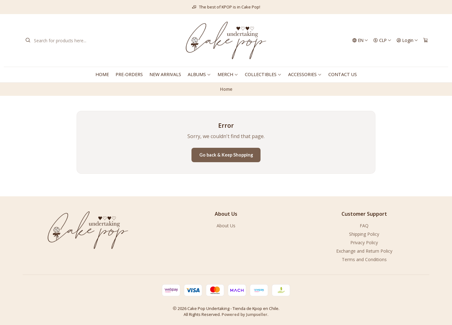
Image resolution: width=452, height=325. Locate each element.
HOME (102, 74)
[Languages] (360, 40)
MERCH (228, 74)
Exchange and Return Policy (364, 251)
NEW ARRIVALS (165, 74)
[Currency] (382, 40)
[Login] (407, 40)
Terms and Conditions (364, 259)
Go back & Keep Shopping (226, 154)
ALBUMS (199, 74)
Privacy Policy (364, 242)
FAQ (364, 226)
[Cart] (425, 40)
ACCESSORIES (305, 74)
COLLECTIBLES (263, 74)
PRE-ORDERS (129, 74)
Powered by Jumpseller (244, 314)
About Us (226, 226)
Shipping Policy (364, 234)
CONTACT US (342, 74)
